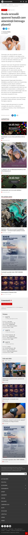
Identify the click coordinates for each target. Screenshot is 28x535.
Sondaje (8, 530)
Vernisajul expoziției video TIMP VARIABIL (12, 272)
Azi (3, 360)
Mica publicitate (18, 529)
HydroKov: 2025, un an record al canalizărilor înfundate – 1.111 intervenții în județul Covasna (13, 229)
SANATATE (4, 495)
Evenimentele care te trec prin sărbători (11, 190)
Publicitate (11, 529)
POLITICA (3, 482)
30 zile (9, 360)
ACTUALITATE (5, 395)
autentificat (9, 307)
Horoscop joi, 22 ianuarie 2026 (9, 292)
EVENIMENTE (4, 488)
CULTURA (5, 456)
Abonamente (4, 529)
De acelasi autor (6, 197)
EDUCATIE (3, 501)
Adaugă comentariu (6, 304)
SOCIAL (4, 416)
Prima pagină (4, 4)
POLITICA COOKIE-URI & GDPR (18, 530)
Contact (3, 530)
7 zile (6, 360)
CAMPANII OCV (5, 504)
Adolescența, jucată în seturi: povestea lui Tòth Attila (13, 379)
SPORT (4, 375)
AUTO (2, 507)
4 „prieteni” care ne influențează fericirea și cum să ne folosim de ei (13, 170)
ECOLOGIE (4, 511)
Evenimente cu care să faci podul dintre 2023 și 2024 (13, 137)
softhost (17, 532)
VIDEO (3, 520)
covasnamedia (6, 2)
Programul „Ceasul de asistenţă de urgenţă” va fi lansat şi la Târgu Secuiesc (14, 420)
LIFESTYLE (11, 4)
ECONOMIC (4, 485)
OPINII (3, 517)
